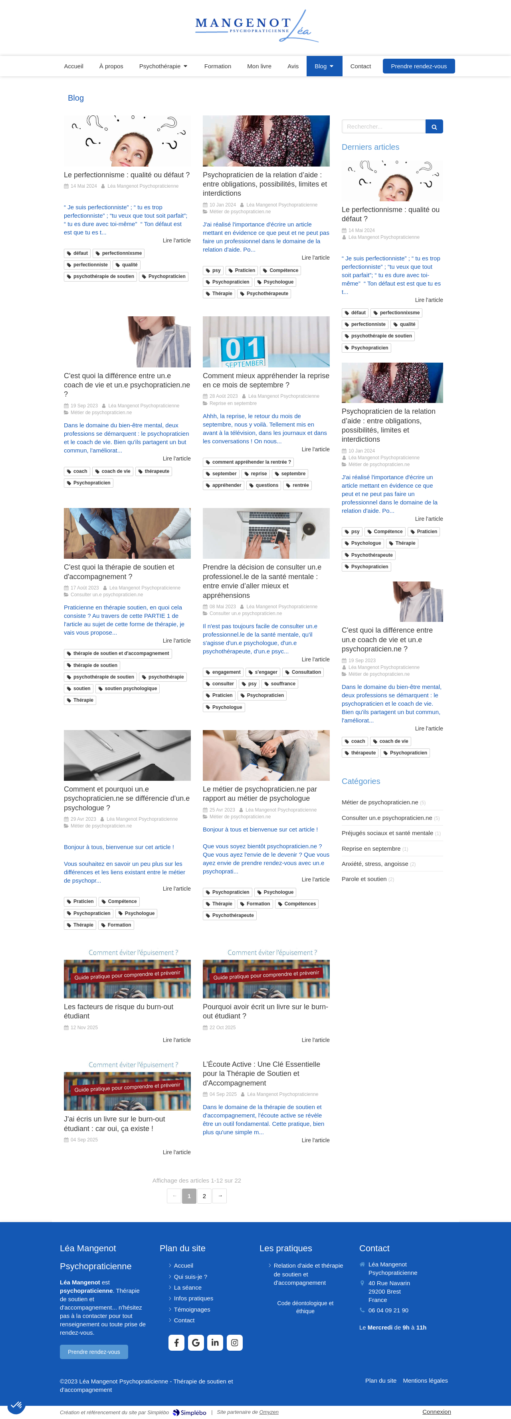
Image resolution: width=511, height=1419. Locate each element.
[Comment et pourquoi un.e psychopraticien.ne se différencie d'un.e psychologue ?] (127, 755)
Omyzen (269, 1412)
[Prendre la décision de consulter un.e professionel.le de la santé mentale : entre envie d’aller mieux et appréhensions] (266, 533)
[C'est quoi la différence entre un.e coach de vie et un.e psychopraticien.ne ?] (127, 341)
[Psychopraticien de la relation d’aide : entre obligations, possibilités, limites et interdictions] (266, 140)
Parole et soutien (364, 878)
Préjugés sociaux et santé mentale (387, 833)
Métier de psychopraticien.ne (380, 802)
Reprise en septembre (371, 848)
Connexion (436, 1411)
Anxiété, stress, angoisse (375, 863)
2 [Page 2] (204, 1196)
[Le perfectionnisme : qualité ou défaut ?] (127, 140)
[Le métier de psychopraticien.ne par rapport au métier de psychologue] (266, 755)
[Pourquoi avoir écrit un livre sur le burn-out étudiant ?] (266, 973)
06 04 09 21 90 (388, 1310)
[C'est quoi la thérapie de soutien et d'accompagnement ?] (127, 533)
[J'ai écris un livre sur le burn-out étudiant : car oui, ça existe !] (127, 1085)
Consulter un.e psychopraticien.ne (387, 817)
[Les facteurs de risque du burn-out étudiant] (127, 973)
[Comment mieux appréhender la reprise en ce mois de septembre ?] (266, 341)
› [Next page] (219, 1196)
